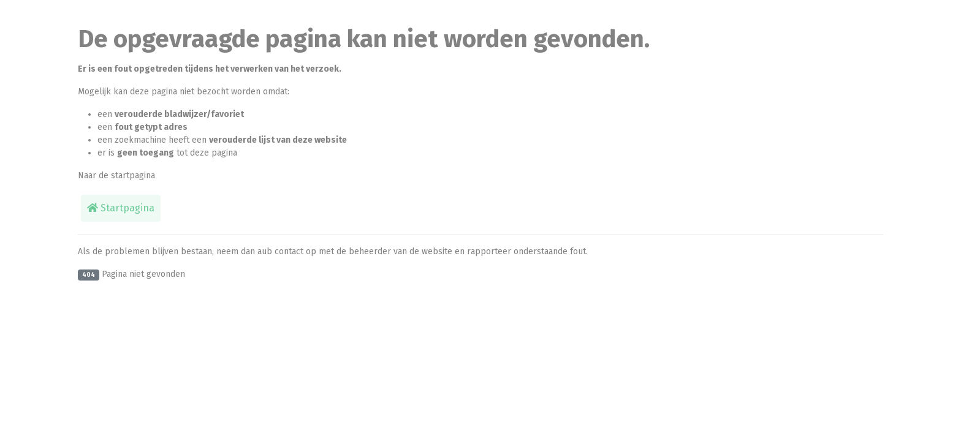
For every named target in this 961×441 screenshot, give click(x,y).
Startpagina (120, 208)
